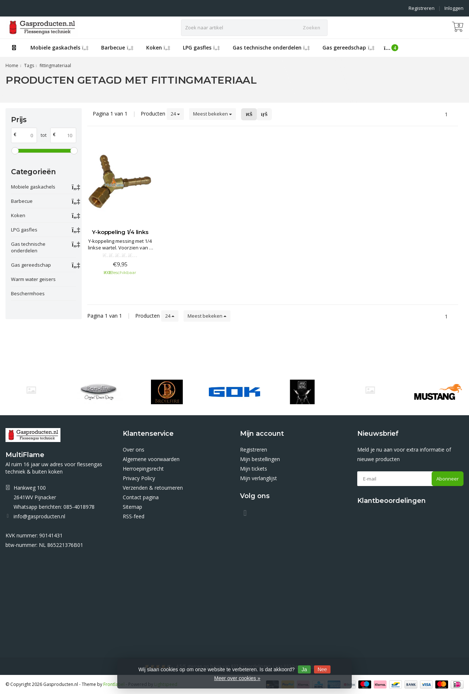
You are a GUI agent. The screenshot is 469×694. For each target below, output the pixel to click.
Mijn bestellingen (260, 459)
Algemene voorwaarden (151, 459)
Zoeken (311, 27)
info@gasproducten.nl (39, 516)
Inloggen (454, 8)
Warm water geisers (33, 279)
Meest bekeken (212, 113)
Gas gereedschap (348, 47)
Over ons (133, 449)
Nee (322, 669)
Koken (158, 47)
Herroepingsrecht (143, 468)
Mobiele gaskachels (59, 47)
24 (175, 113)
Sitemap (132, 506)
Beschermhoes (28, 293)
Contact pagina (141, 497)
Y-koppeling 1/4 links (120, 232)
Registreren (422, 8)
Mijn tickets (253, 468)
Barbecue (117, 47)
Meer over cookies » (237, 678)
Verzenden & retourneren (153, 487)
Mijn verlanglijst (258, 478)
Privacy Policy (139, 478)
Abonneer (447, 478)
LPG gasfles (201, 47)
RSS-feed (133, 516)
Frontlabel (114, 684)
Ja (304, 669)
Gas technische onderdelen (271, 47)
